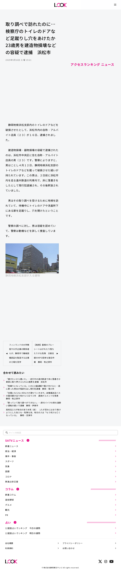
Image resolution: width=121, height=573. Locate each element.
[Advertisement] (32, 95)
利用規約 (9, 547)
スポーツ (9, 460)
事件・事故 (10, 455)
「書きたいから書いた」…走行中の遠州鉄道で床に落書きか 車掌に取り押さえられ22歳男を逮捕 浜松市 (33, 380)
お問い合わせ (69, 547)
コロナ (8, 476)
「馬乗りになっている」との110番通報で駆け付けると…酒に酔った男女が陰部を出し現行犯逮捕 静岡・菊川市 (33, 387)
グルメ (8, 504)
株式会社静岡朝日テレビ (52, 567)
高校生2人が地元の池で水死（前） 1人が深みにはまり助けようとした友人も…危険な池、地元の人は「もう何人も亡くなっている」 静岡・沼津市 (33, 412)
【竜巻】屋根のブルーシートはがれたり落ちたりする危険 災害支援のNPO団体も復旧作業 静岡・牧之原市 (44, 353)
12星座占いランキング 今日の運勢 (22, 527)
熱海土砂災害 (11, 481)
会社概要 (9, 542)
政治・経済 (10, 450)
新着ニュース (11, 445)
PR (6, 514)
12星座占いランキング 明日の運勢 (22, 532)
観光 (7, 509)
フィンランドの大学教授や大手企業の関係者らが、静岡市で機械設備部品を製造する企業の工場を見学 (19, 353)
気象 (7, 465)
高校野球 (9, 499)
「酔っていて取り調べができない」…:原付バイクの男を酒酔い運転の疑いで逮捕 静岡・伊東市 (33, 404)
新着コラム (10, 494)
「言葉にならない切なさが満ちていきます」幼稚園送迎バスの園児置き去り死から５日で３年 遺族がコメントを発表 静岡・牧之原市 (33, 395)
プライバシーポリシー (73, 542)
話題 (7, 471)
